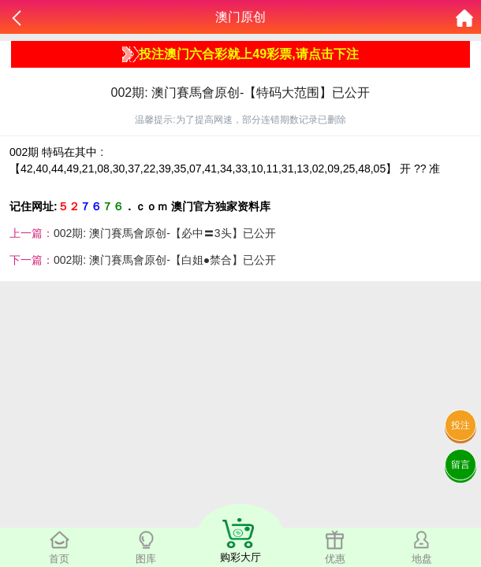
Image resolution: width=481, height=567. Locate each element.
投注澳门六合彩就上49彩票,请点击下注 (240, 54)
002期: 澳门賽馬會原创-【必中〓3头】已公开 (165, 233)
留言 (460, 464)
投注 (460, 425)
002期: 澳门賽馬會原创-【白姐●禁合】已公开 (165, 260)
